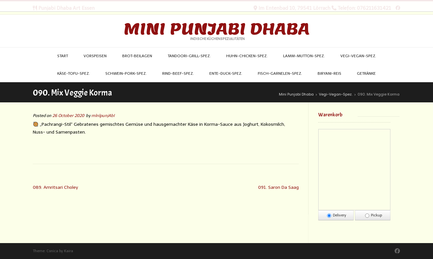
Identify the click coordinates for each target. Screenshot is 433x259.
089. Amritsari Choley (55, 187)
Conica (52, 251)
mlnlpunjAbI (102, 115)
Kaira (68, 251)
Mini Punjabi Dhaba (216, 29)
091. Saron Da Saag (278, 187)
